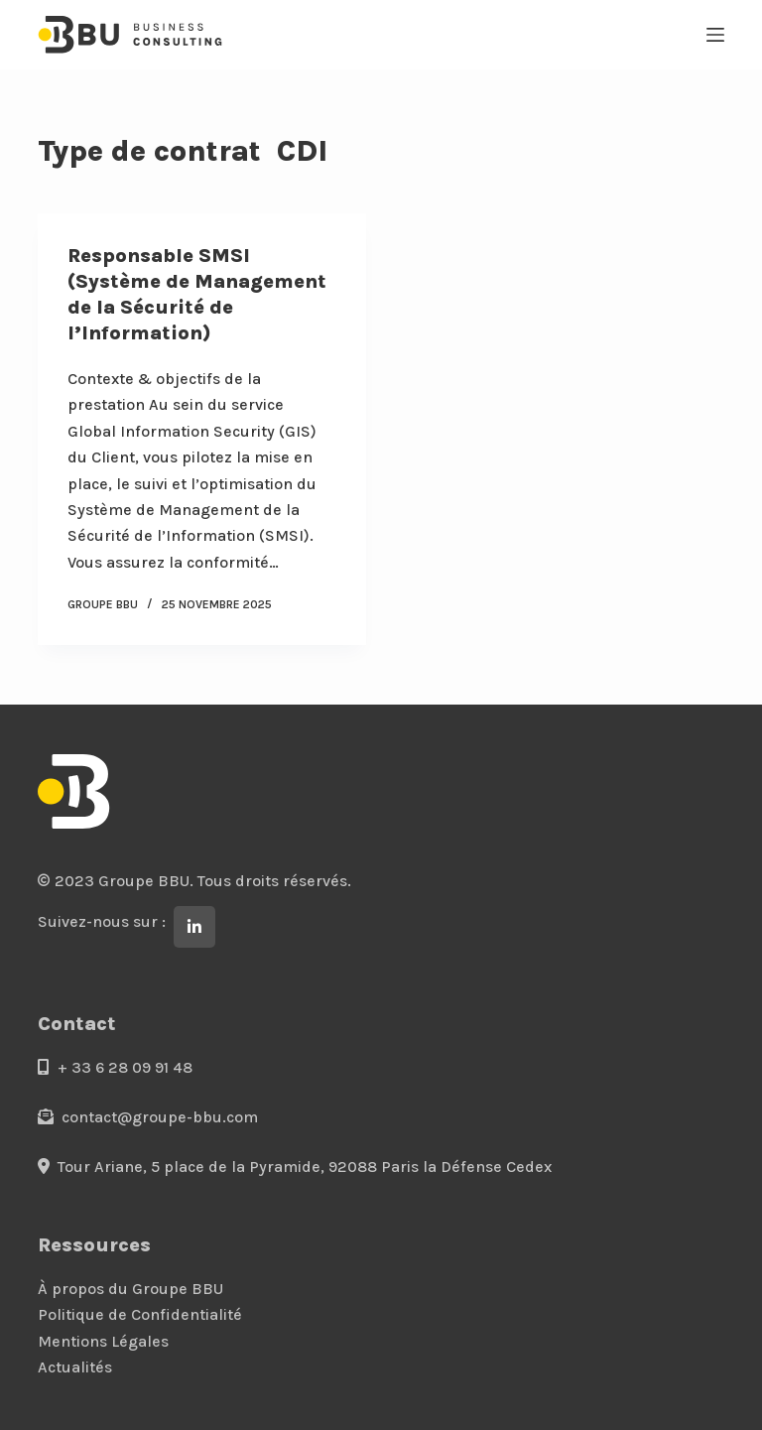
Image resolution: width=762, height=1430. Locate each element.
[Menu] (715, 35)
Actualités (75, 1367)
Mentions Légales (103, 1341)
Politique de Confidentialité (140, 1314)
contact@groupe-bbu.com (148, 1116)
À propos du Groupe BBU (130, 1288)
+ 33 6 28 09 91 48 (115, 1067)
